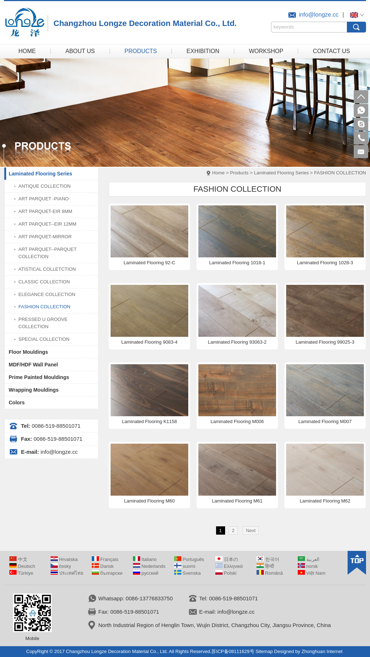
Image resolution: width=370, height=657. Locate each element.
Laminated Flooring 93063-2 (237, 342)
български (107, 573)
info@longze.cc (319, 15)
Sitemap (264, 651)
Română (270, 573)
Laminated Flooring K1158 (149, 421)
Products (239, 172)
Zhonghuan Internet (321, 651)
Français (105, 559)
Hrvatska (64, 559)
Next (251, 530)
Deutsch (22, 566)
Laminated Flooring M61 (237, 501)
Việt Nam (312, 573)
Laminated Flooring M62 (325, 501)
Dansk (102, 566)
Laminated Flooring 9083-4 (149, 342)
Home (218, 172)
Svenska (187, 573)
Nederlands (149, 566)
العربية (308, 559)
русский (145, 573)
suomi (184, 566)
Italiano (145, 559)
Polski (225, 573)
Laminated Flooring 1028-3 (325, 262)
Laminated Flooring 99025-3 (325, 342)
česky (61, 566)
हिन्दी (265, 566)
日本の (226, 559)
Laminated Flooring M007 (325, 421)
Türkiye (21, 573)
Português (189, 559)
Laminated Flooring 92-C (149, 262)
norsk (308, 566)
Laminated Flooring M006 (237, 421)
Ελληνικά (229, 566)
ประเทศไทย (67, 573)
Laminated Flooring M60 (149, 501)
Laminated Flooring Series (281, 172)
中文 (18, 559)
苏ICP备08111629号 (232, 651)
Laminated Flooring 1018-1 (237, 262)
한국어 (268, 559)
